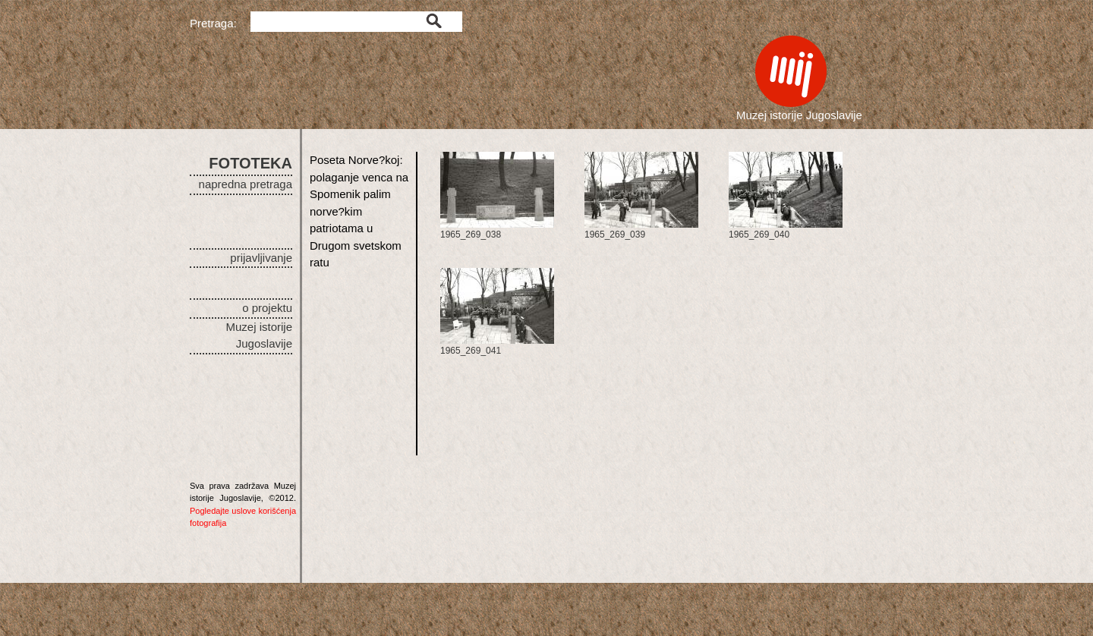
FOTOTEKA (250, 163)
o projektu (267, 307)
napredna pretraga (245, 184)
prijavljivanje (261, 257)
